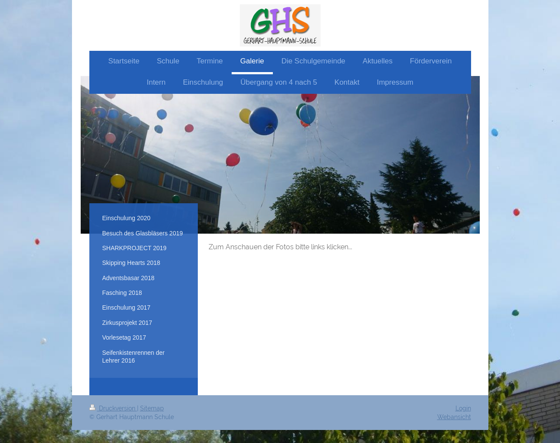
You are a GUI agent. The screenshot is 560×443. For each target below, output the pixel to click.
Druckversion (113, 408)
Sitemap (152, 408)
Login (463, 408)
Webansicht (454, 416)
